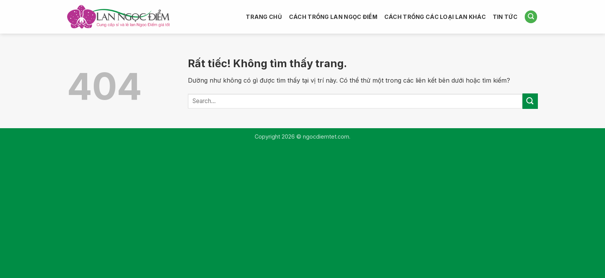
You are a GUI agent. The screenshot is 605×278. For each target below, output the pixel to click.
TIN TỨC (505, 17)
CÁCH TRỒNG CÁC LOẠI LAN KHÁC (435, 17)
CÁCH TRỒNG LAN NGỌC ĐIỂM (333, 17)
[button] (531, 16)
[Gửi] (530, 100)
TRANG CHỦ (264, 17)
